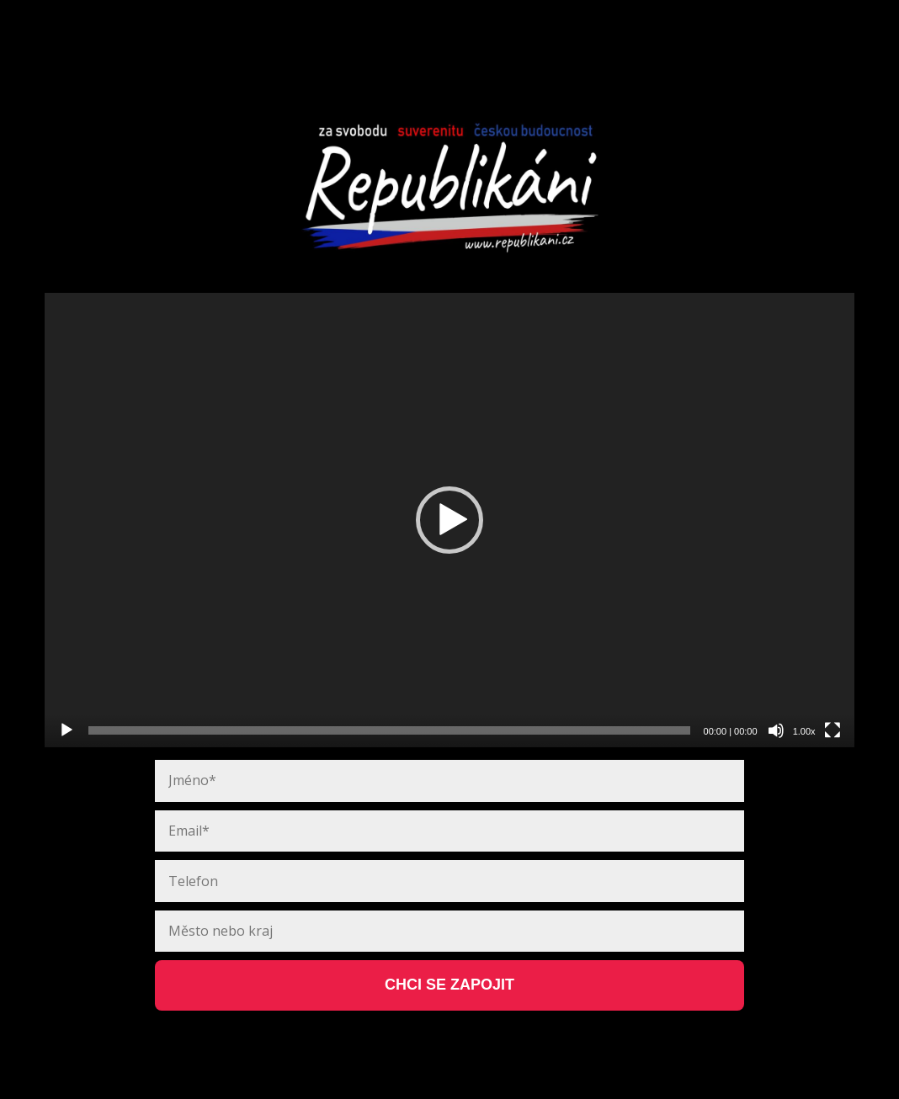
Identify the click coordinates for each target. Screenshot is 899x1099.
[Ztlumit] (776, 730)
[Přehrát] (66, 730)
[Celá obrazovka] (832, 730)
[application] (449, 520)
